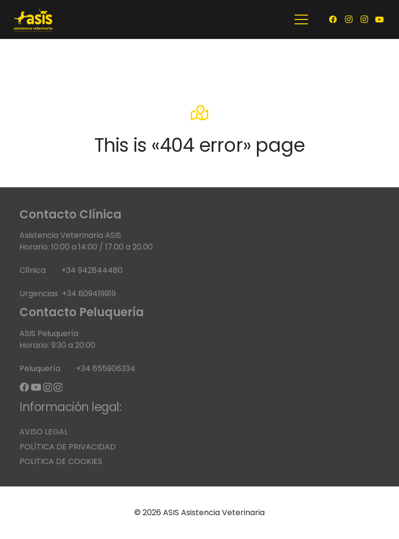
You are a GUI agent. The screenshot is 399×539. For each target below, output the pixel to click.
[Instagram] (348, 19)
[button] (301, 19)
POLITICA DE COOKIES (60, 461)
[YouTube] (379, 19)
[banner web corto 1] (33, 19)
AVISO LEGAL (43, 431)
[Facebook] (333, 19)
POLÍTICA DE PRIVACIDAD (67, 446)
